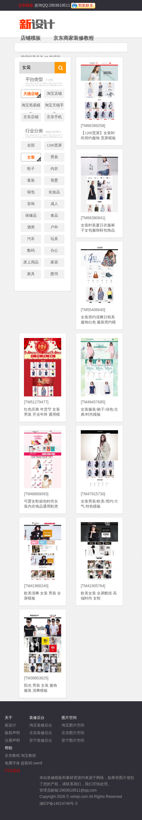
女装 (31, 157)
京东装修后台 (40, 733)
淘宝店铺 (54, 93)
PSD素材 (12, 771)
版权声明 (12, 733)
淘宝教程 (28, 755)
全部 (31, 145)
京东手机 (54, 117)
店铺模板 (31, 38)
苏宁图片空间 (73, 740)
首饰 (31, 204)
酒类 (31, 227)
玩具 (54, 239)
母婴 (54, 180)
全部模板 (25, 5)
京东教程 (12, 755)
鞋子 (31, 168)
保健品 (31, 215)
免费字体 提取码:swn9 (23, 763)
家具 (31, 274)
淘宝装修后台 (40, 725)
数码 (31, 250)
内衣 (54, 168)
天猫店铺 (30, 94)
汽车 (31, 239)
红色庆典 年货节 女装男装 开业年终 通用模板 (42, 414)
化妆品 (54, 192)
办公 (54, 250)
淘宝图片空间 (73, 725)
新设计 (10, 725)
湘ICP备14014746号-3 (58, 803)
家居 (54, 262)
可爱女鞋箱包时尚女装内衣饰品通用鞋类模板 (41, 506)
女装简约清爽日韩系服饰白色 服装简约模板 (98, 322)
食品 (54, 215)
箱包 (31, 192)
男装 (54, 157)
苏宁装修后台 (40, 740)
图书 (54, 274)
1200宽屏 (54, 145)
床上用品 (30, 262)
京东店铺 (30, 117)
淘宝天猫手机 (54, 106)
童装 (31, 180)
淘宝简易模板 (30, 106)
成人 (54, 204)
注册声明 (12, 740)
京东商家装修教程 (73, 38)
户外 (54, 227)
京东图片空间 (73, 733)
